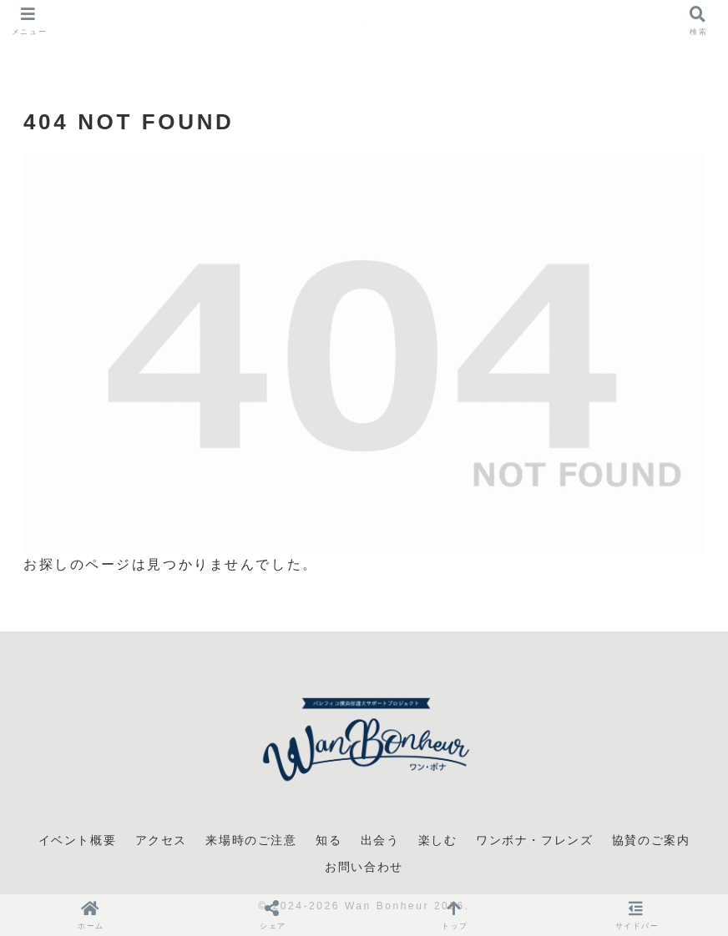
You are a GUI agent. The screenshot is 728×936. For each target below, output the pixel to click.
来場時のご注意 (250, 840)
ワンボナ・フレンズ (534, 840)
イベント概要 (77, 840)
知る (328, 840)
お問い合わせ (364, 866)
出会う (380, 840)
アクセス (161, 840)
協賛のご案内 (651, 840)
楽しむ (438, 840)
